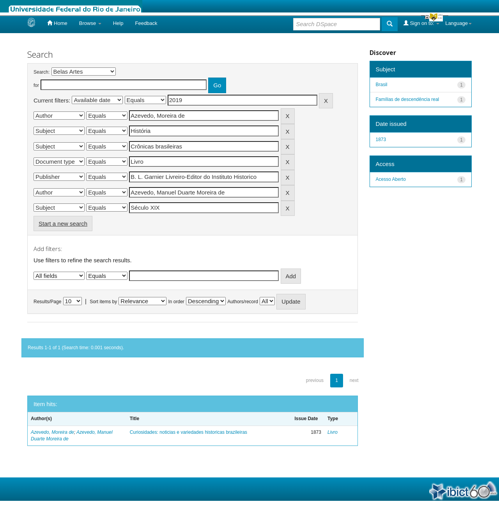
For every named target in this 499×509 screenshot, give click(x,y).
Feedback (146, 23)
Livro (332, 432)
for (36, 85)
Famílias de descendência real (407, 99)
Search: (42, 72)
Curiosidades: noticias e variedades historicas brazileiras (188, 432)
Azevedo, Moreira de (52, 432)
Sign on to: (421, 23)
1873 (381, 139)
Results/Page (47, 301)
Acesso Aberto (391, 179)
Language (458, 23)
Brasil (382, 84)
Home (57, 23)
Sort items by (103, 301)
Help (118, 23)
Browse (90, 23)
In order (176, 301)
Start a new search (63, 223)
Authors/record (242, 301)
